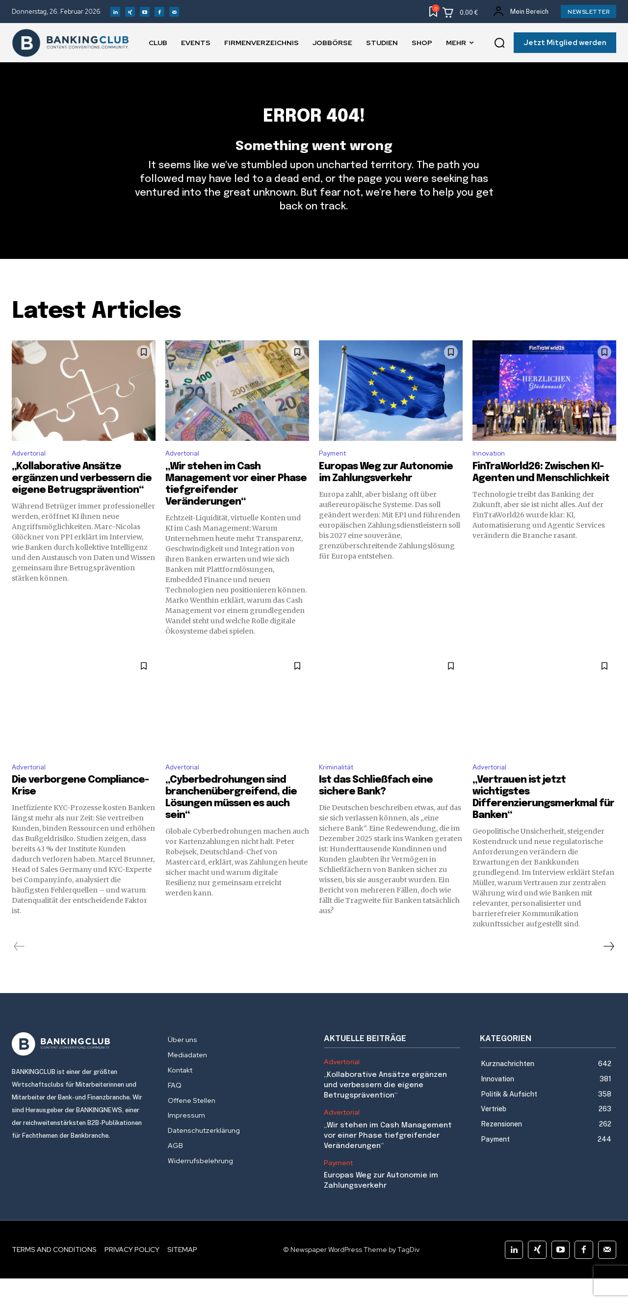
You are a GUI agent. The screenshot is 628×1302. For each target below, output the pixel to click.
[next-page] (608, 970)
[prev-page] (19, 970)
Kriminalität (339, 789)
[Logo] (80, 1067)
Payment (335, 473)
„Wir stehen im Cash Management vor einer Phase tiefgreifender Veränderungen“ (388, 1159)
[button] (499, 43)
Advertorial (32, 473)
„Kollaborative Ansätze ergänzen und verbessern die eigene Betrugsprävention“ (82, 499)
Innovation (491, 473)
